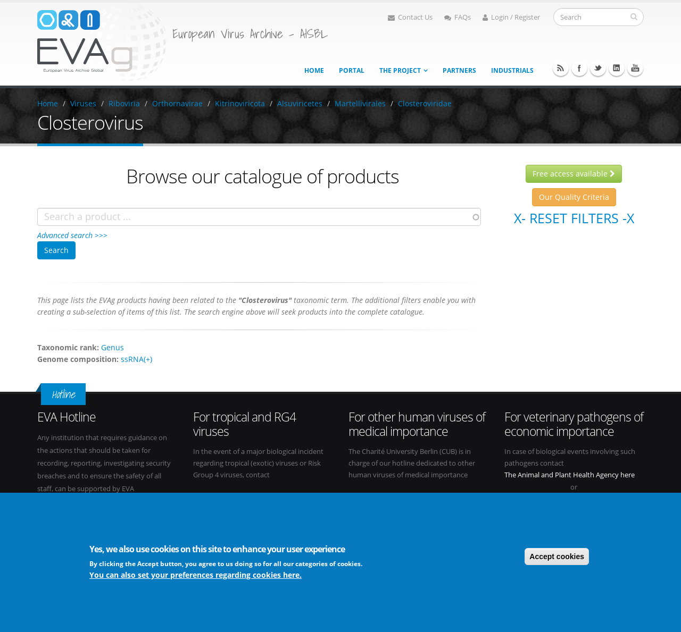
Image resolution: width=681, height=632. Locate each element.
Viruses (83, 103)
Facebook (579, 68)
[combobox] (259, 217)
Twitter (598, 68)
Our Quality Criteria (574, 197)
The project (400, 70)
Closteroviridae (425, 103)
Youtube (635, 68)
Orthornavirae (177, 103)
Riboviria (124, 103)
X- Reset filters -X (574, 218)
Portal (351, 70)
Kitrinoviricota (240, 103)
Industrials (512, 70)
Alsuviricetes (299, 103)
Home (314, 70)
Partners (459, 70)
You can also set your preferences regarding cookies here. (195, 576)
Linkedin (617, 68)
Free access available (574, 173)
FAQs (457, 17)
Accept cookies (556, 558)
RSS (561, 68)
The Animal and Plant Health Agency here (569, 474)
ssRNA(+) (136, 359)
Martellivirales (360, 103)
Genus (112, 347)
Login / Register (511, 17)
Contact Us (410, 17)
